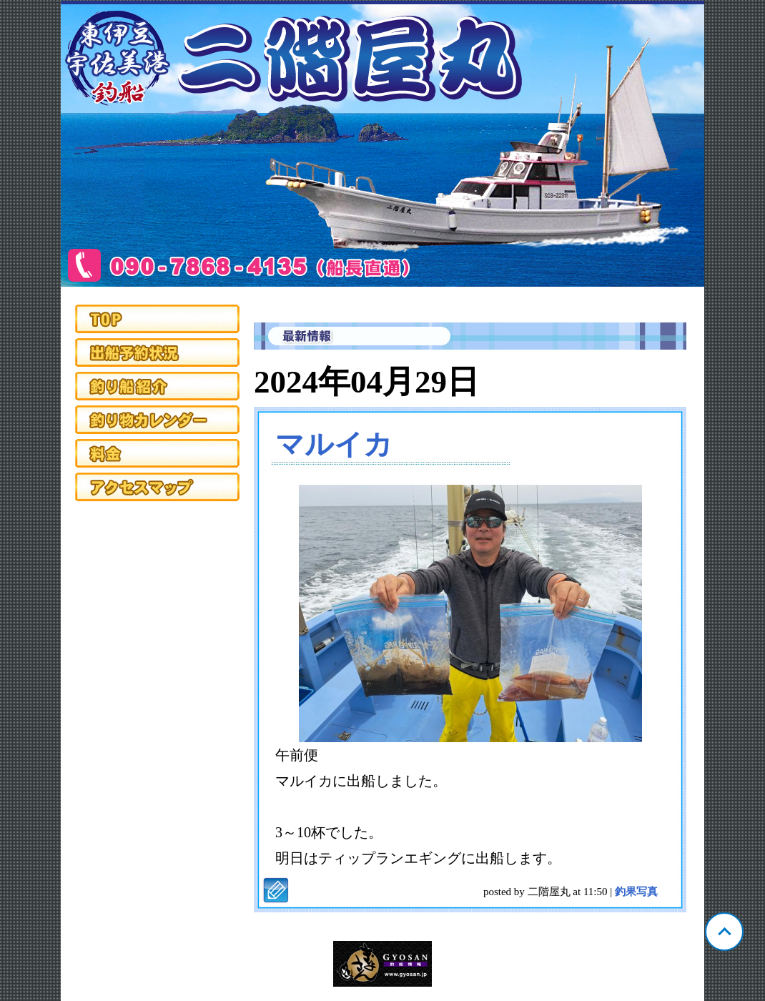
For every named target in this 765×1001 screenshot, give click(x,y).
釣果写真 (636, 891)
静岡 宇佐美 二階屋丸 (382, 144)
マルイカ (334, 444)
